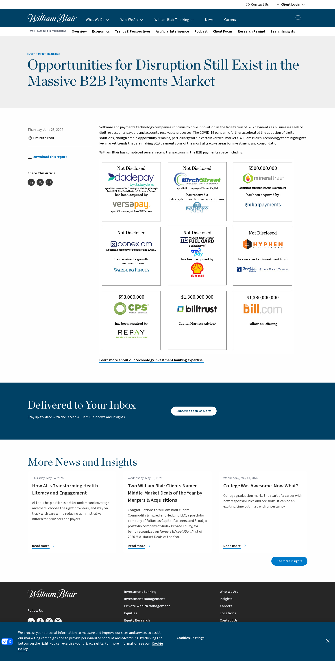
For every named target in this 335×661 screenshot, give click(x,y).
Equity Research (137, 620)
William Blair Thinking (174, 19)
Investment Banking (140, 591)
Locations (228, 613)
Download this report (50, 156)
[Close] (328, 644)
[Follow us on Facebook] (40, 621)
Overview (79, 31)
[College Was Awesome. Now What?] (263, 546)
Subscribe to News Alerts (193, 411)
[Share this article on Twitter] (40, 182)
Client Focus (223, 31)
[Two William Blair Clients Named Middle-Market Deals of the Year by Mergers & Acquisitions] (167, 546)
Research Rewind (251, 31)
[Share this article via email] (49, 182)
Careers (230, 19)
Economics (101, 31)
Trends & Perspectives (132, 31)
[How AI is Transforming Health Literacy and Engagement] (72, 546)
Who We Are (132, 19)
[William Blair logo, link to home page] (52, 17)
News (209, 19)
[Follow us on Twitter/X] (49, 621)
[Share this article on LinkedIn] (31, 182)
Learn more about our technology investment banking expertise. (151, 360)
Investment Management (144, 598)
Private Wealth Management (147, 606)
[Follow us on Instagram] (58, 621)
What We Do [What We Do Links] (98, 19)
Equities (130, 613)
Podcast (201, 31)
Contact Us (257, 4)
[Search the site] (298, 18)
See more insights (289, 561)
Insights (226, 598)
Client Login (291, 4)
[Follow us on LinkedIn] (31, 621)
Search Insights (282, 31)
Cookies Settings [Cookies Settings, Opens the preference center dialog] (190, 641)
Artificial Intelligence (172, 31)
